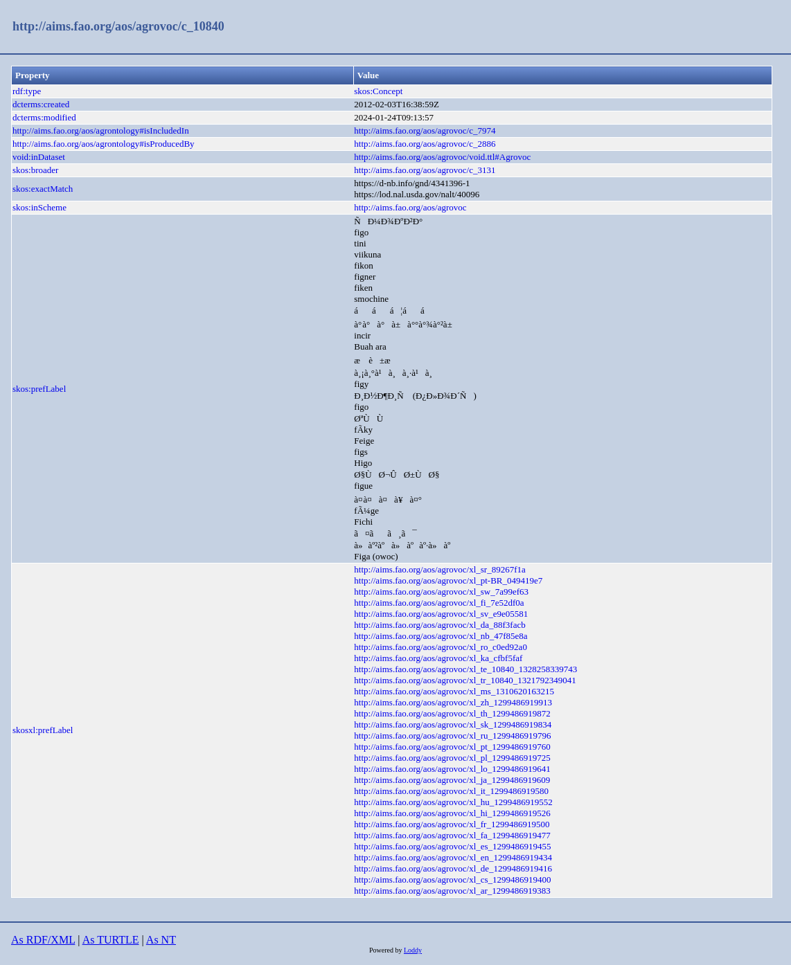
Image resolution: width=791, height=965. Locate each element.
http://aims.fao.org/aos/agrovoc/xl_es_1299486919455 (452, 846)
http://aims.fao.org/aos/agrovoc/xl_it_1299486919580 (451, 791)
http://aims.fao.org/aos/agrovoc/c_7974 (424, 130)
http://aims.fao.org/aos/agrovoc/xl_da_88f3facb (439, 625)
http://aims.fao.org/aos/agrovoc (410, 207)
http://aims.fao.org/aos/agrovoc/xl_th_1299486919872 (452, 713)
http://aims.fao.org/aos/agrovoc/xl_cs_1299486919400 (452, 879)
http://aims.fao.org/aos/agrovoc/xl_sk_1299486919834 (452, 724)
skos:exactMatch (42, 188)
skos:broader (35, 170)
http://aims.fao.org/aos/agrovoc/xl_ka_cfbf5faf (438, 658)
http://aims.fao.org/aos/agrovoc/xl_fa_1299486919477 (452, 835)
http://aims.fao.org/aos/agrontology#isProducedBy (103, 143)
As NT (161, 940)
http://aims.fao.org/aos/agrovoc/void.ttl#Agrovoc (442, 157)
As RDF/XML (43, 940)
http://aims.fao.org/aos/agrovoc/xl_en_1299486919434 (453, 857)
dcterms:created (40, 104)
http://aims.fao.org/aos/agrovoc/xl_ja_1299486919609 (452, 780)
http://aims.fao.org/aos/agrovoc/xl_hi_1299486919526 (452, 813)
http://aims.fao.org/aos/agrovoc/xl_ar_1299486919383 (452, 890)
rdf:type (26, 91)
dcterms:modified (44, 117)
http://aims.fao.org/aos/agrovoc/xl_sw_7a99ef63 (441, 591)
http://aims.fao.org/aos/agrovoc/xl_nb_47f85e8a (440, 636)
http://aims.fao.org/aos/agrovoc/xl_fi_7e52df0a (439, 602)
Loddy (413, 950)
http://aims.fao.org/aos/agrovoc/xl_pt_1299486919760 (452, 746)
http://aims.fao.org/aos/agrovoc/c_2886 (424, 143)
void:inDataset (38, 157)
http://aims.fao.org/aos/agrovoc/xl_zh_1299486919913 (453, 702)
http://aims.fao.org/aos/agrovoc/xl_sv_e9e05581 (441, 613)
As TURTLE (110, 940)
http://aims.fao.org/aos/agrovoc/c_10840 (118, 26)
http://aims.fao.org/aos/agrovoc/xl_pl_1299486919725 (452, 757)
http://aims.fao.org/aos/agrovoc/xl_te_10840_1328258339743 (465, 669)
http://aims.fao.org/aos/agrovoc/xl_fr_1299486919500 (451, 824)
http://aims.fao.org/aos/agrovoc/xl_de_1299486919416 (453, 868)
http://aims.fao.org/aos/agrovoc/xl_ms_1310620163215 (454, 691)
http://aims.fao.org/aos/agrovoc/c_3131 (424, 170)
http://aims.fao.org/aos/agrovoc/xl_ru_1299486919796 (452, 735)
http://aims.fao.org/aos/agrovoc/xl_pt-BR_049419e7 (448, 580)
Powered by (386, 950)
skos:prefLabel (39, 389)
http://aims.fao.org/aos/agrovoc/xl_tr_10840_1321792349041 (465, 680)
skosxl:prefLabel (42, 730)
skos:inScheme (39, 207)
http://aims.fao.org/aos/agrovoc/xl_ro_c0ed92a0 (440, 647)
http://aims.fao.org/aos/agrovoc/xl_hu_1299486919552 (453, 802)
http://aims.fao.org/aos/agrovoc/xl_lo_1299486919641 (452, 769)
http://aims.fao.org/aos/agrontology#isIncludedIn (100, 130)
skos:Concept (378, 91)
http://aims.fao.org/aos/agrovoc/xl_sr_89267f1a (439, 569)
